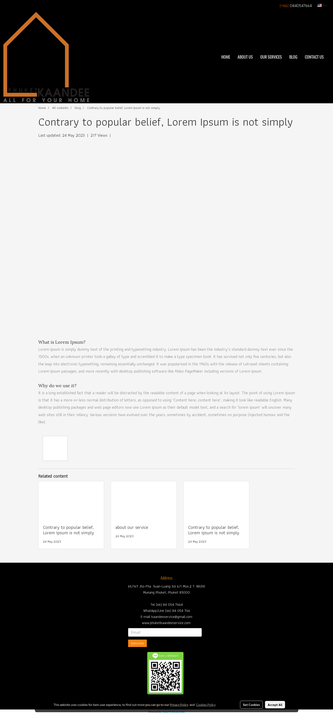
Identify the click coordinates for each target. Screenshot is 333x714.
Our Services (271, 57)
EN (321, 5)
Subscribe (137, 643)
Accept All (275, 704)
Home (225, 57)
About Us (245, 57)
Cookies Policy (205, 704)
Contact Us (314, 57)
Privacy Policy (179, 704)
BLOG (293, 57)
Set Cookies (251, 704)
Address (166, 578)
